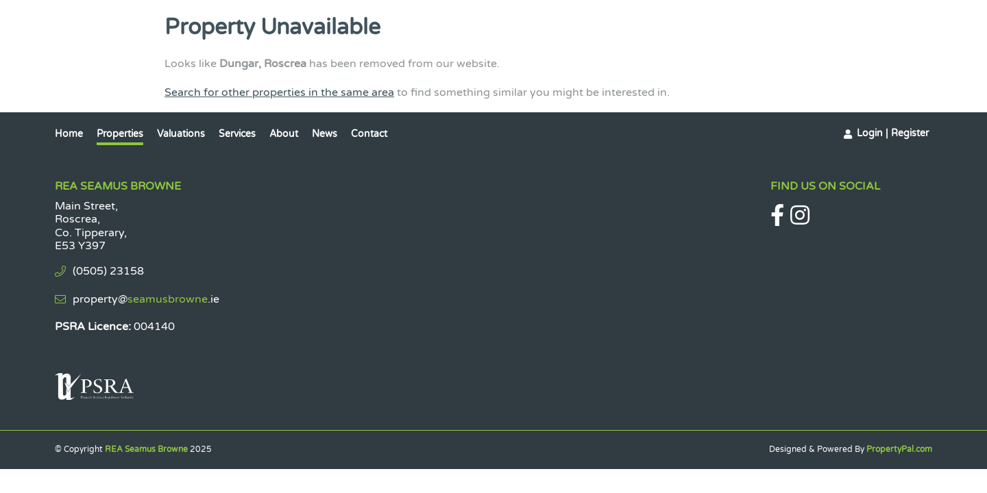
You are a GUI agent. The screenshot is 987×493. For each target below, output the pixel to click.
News (324, 134)
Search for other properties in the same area (279, 92)
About (283, 134)
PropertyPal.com (899, 449)
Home (69, 134)
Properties (120, 134)
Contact (369, 134)
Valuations (181, 134)
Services (237, 134)
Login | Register (893, 133)
